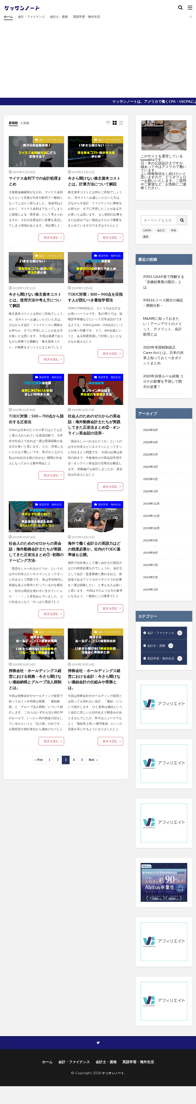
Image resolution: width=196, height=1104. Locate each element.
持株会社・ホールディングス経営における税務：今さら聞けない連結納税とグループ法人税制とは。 (35, 690)
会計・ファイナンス (35, 17)
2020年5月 (151, 456)
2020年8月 (151, 430)
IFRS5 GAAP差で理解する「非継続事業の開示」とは (163, 281)
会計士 (161, 230)
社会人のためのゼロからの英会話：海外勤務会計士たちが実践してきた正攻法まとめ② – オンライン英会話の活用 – (95, 433)
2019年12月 (152, 508)
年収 (173, 230)
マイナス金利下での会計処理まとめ (35, 181)
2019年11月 (152, 521)
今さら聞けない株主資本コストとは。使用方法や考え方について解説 (35, 307)
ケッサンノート (113, 1096)
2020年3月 (151, 482)
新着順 (14, 123)
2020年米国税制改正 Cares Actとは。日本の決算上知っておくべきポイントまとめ (163, 355)
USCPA (147, 230)
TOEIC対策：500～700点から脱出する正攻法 (35, 427)
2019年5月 (151, 587)
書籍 (145, 236)
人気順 (27, 123)
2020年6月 (151, 443)
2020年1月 (151, 495)
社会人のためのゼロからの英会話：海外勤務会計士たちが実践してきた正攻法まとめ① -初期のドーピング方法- (36, 561)
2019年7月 (151, 574)
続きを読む (51, 238)
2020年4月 (151, 469)
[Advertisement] (98, 58)
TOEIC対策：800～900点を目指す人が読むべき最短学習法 (94, 304)
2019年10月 (152, 534)
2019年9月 (151, 547)
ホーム (9, 17)
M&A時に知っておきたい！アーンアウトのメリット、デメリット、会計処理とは (162, 326)
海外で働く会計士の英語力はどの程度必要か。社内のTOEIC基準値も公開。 (94, 558)
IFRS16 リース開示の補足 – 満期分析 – (163, 302)
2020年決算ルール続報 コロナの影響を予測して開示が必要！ (163, 381)
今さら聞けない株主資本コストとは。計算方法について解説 (94, 184)
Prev (40, 772)
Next (92, 772)
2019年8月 (151, 561)
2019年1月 (151, 600)
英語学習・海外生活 (97, 17)
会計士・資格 (66, 17)
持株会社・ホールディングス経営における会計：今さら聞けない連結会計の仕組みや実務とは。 (94, 690)
